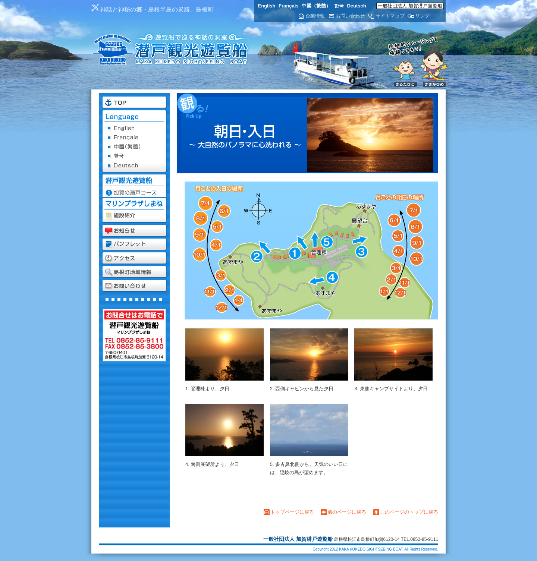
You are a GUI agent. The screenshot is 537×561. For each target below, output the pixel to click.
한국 (339, 6)
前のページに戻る (346, 512)
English (267, 6)
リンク (422, 16)
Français (288, 6)
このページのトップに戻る (409, 512)
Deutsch (356, 6)
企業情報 (315, 16)
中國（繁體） (316, 6)
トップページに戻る (292, 512)
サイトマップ (390, 16)
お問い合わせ (350, 16)
